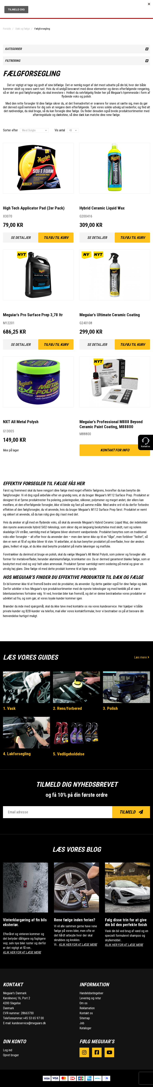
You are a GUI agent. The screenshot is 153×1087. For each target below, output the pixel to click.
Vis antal (60, 130)
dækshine (62, 115)
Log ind (7, 1050)
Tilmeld (131, 812)
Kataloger (85, 1028)
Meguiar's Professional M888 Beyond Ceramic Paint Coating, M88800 (111, 424)
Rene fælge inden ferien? (74, 919)
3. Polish (110, 708)
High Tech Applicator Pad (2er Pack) (34, 208)
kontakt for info (114, 450)
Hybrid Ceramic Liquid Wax (102, 208)
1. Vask (9, 708)
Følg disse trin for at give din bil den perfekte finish (126, 922)
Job (81, 1023)
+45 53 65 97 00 (33, 1018)
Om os (83, 1003)
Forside (7, 28)
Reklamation (87, 1008)
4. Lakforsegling (17, 753)
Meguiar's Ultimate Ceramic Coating (109, 314)
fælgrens (98, 490)
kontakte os (80, 606)
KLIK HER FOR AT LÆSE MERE (22, 952)
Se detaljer (20, 237)
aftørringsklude (42, 115)
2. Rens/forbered (67, 708)
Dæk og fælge (23, 28)
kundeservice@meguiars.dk (29, 1023)
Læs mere (142, 657)
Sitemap (84, 1018)
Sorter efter (10, 130)
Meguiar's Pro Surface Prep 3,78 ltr (33, 314)
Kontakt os (86, 1013)
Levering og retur (90, 998)
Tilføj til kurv (56, 237)
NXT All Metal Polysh (20, 421)
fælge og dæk (138, 584)
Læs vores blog (76, 849)
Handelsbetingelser (91, 993)
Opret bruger (11, 1055)
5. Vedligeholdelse (68, 754)
